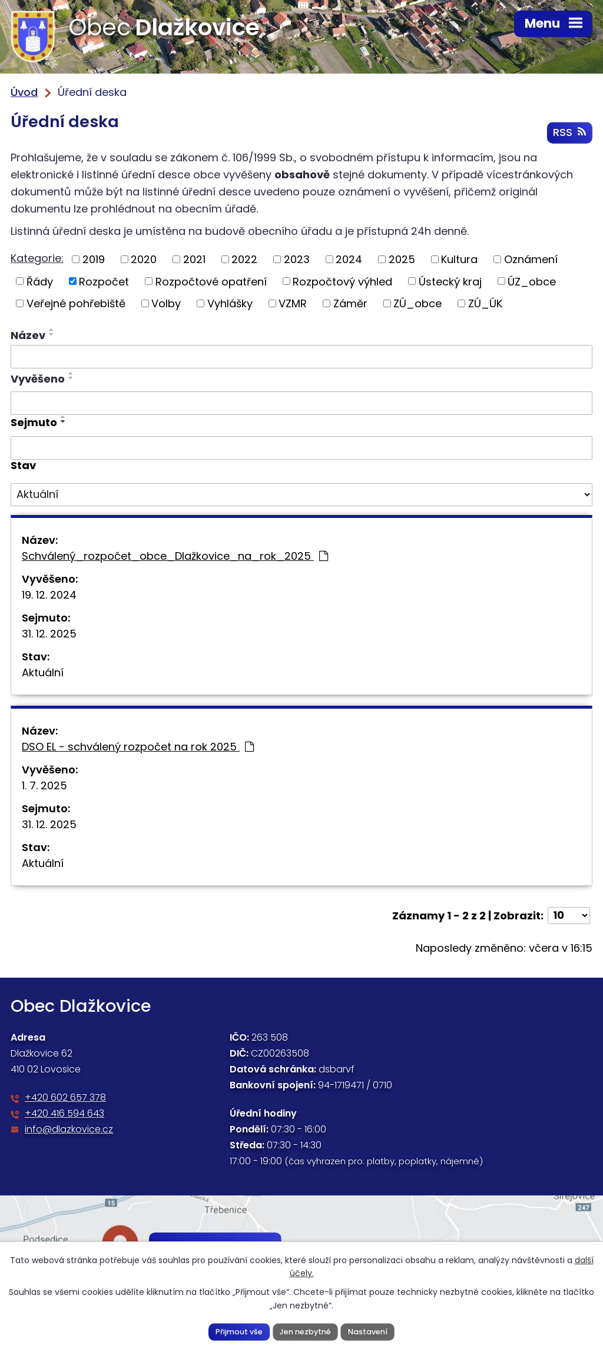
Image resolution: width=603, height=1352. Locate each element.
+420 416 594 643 (64, 1114)
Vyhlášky (230, 304)
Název (28, 335)
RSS (569, 133)
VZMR (293, 304)
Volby (166, 304)
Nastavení (367, 1331)
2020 (144, 260)
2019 (93, 260)
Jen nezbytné (305, 1331)
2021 (194, 260)
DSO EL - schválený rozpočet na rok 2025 (138, 747)
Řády (39, 282)
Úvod (24, 92)
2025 (402, 260)
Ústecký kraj (450, 282)
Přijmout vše (239, 1331)
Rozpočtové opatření (211, 282)
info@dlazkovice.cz (69, 1130)
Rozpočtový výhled (342, 282)
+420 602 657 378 (65, 1098)
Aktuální (43, 673)
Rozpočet (104, 282)
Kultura (459, 260)
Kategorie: (37, 258)
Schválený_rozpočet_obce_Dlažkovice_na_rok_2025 (175, 556)
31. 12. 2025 (49, 634)
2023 (297, 260)
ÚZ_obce (532, 282)
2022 (244, 260)
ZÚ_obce (417, 304)
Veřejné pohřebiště (75, 304)
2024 (349, 260)
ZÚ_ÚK (485, 304)
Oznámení (531, 260)
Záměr (350, 304)
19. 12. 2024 (49, 595)
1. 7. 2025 (44, 786)
